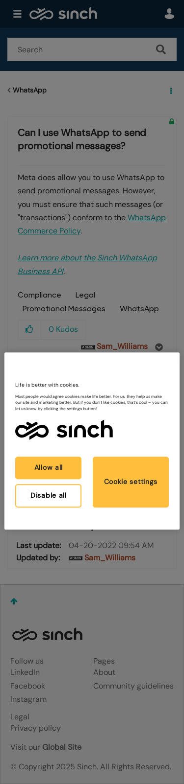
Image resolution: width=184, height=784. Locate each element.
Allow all (48, 467)
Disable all (48, 495)
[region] (91, 441)
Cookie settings (131, 481)
